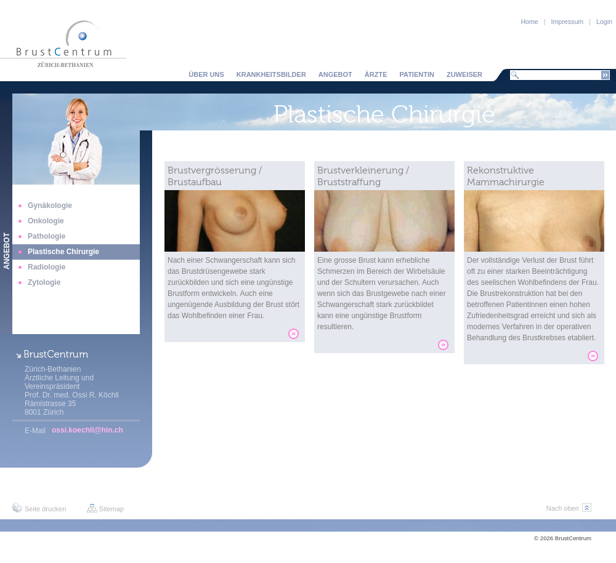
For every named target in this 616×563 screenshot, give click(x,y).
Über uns (206, 74)
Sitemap (111, 509)
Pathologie (46, 236)
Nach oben (562, 508)
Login (604, 21)
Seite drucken (45, 509)
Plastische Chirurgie (63, 251)
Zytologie (44, 282)
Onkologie (46, 221)
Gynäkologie (50, 205)
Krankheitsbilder (271, 74)
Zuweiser (464, 74)
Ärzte (376, 74)
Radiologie (46, 267)
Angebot (335, 74)
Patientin (417, 74)
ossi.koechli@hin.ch (87, 430)
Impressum (567, 21)
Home (529, 21)
